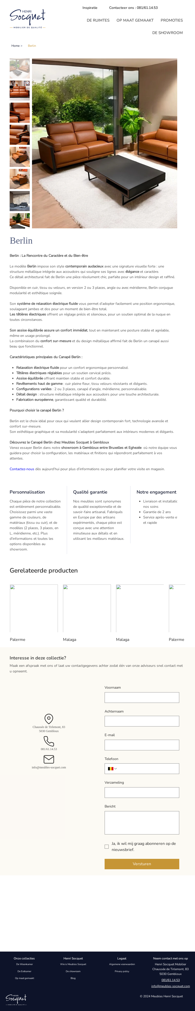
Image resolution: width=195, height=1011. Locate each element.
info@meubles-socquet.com (49, 767)
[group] (97, 613)
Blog (73, 978)
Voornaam (113, 687)
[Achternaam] (140, 721)
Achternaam (114, 711)
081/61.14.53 (49, 749)
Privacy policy (122, 971)
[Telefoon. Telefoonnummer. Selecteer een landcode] (113, 769)
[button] (98, 20)
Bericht (110, 806)
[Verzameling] (140, 792)
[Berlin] (32, 46)
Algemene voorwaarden (122, 964)
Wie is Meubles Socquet (73, 964)
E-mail (110, 735)
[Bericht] (142, 822)
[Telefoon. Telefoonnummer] (147, 769)
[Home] (15, 46)
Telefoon (111, 758)
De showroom (73, 971)
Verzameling (114, 782)
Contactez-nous (22, 469)
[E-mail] (140, 745)
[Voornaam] (140, 697)
